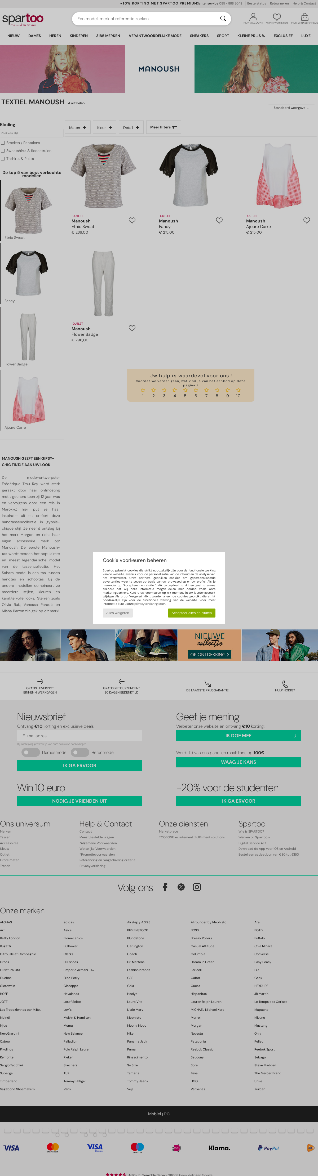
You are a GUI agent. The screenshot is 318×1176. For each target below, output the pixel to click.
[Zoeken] (223, 18)
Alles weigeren (117, 613)
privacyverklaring (146, 604)
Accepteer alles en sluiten (191, 613)
